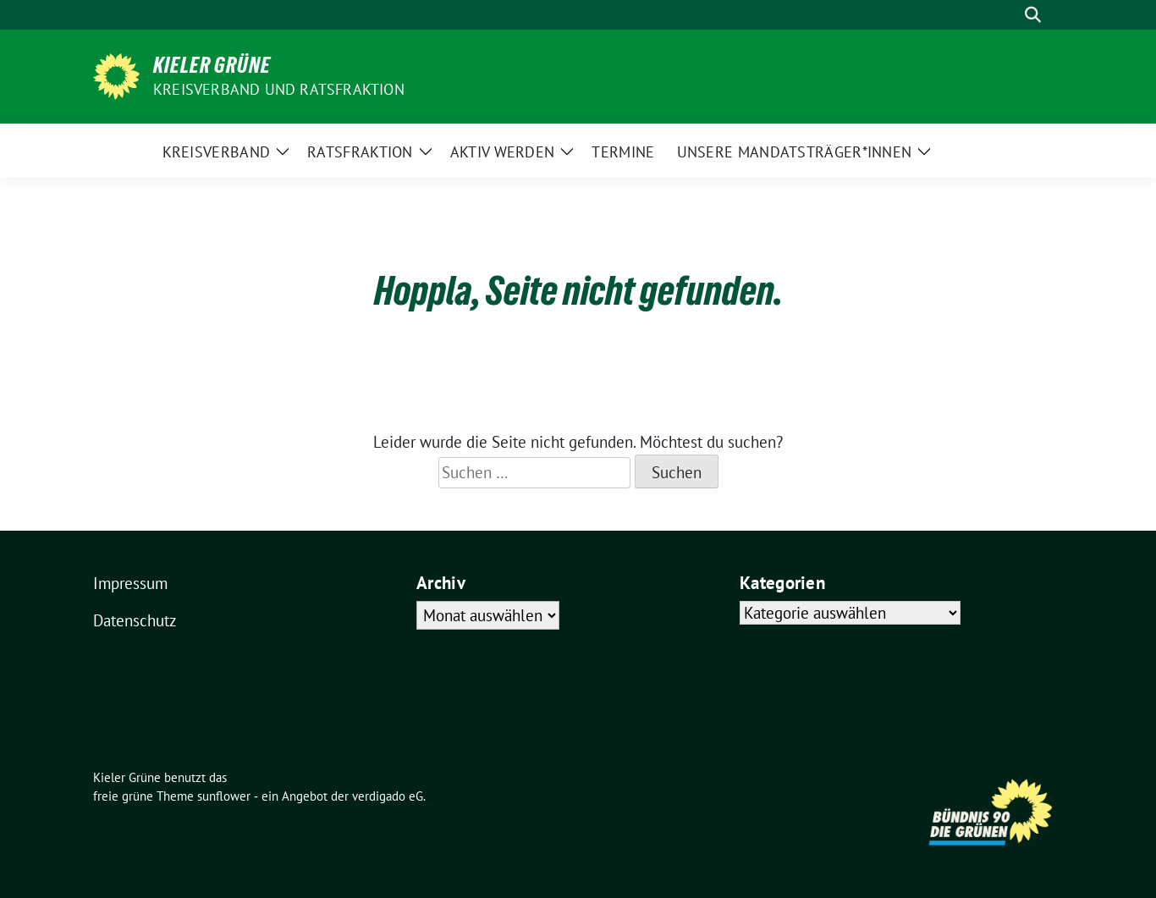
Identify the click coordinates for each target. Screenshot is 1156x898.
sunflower (223, 796)
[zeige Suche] (1032, 15)
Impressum (130, 583)
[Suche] (1008, 15)
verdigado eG (387, 796)
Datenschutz (135, 620)
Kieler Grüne (212, 65)
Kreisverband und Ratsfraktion (279, 89)
